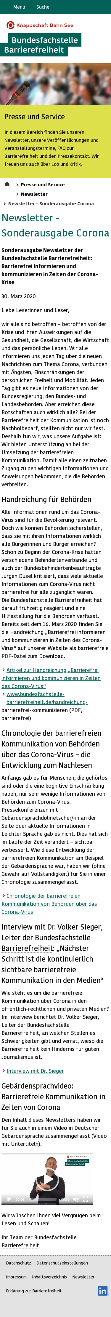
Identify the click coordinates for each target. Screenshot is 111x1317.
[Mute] (76, 1199)
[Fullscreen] (86, 1199)
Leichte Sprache (104, 7)
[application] (47, 1179)
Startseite (8, 183)
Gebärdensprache (93, 7)
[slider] (43, 1199)
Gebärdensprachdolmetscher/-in (40, 817)
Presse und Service (43, 184)
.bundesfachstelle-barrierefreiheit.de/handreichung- (47, 698)
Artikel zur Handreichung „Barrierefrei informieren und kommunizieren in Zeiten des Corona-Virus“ (51, 678)
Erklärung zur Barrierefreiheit (34, 1290)
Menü (19, 6)
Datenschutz (18, 1262)
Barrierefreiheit (69, 258)
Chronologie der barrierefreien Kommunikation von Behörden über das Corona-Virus (49, 903)
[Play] (9, 1199)
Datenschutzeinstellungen (62, 1262)
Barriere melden (82, 7)
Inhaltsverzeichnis (49, 1276)
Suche (42, 6)
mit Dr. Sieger (35, 1070)
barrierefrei (15, 592)
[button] (47, 1179)
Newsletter (34, 193)
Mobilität (76, 380)
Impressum (16, 1276)
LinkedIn (104, 1291)
